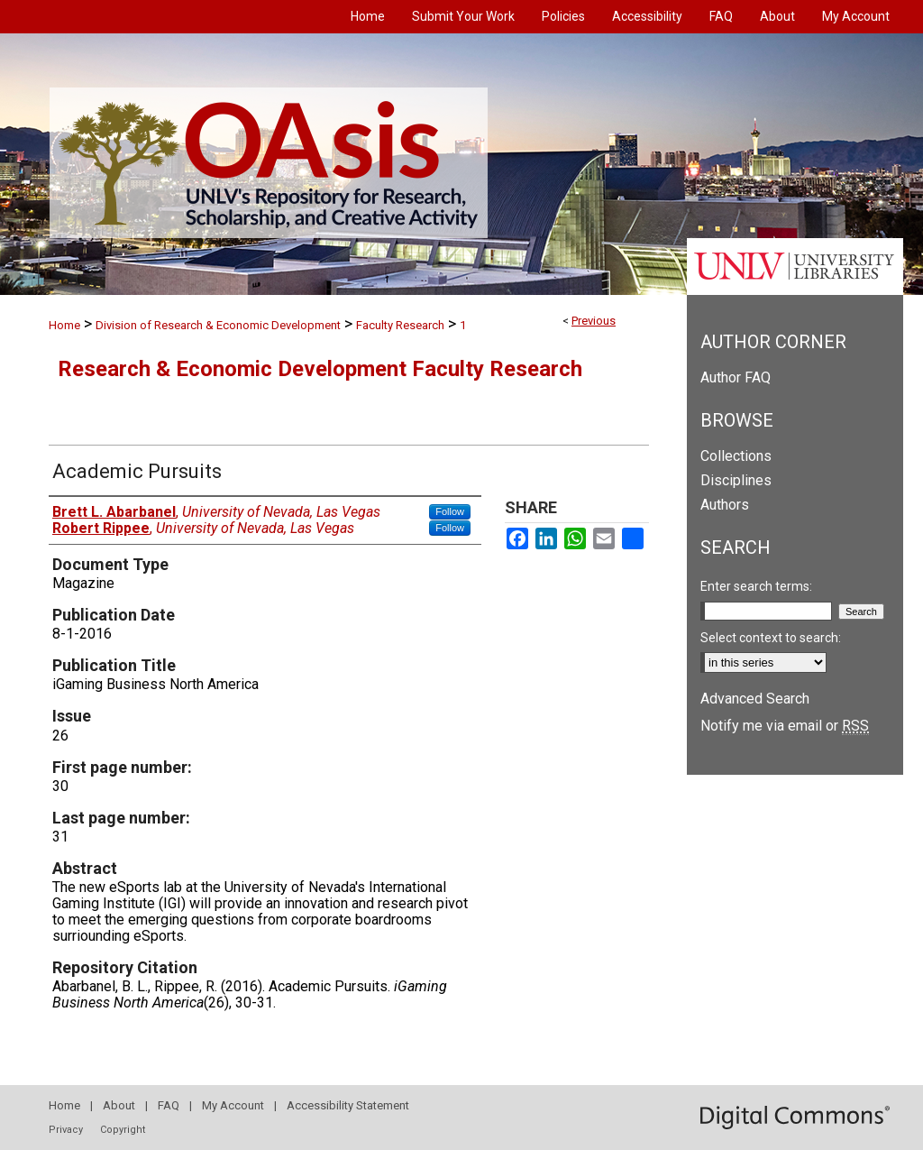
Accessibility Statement (348, 1105)
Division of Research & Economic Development (218, 325)
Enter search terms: (756, 586)
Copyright (122, 1130)
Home (64, 325)
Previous (593, 320)
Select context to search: (770, 637)
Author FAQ (735, 377)
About (119, 1105)
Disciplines (736, 480)
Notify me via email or (784, 725)
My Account (233, 1105)
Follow (449, 511)
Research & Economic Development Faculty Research (320, 369)
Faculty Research (400, 325)
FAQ (168, 1105)
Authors (724, 504)
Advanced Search (754, 698)
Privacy (66, 1130)
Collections (736, 456)
